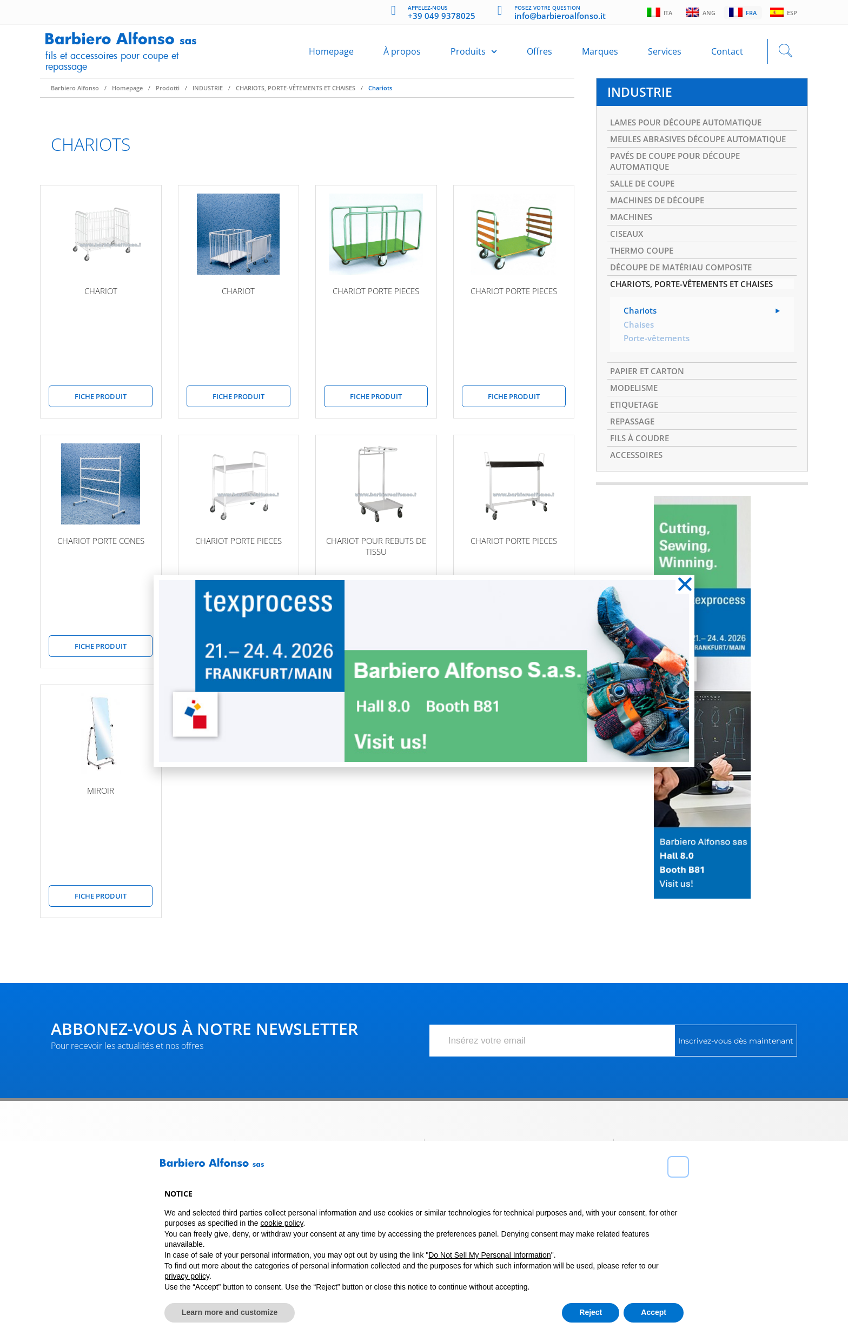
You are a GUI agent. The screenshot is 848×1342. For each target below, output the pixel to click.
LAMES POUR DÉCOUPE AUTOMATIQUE (692, 131)
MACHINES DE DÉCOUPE (661, 226)
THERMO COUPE (644, 279)
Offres (539, 55)
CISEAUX (628, 262)
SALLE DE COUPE (645, 208)
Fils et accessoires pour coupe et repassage (119, 64)
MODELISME (636, 422)
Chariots (380, 95)
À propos (402, 55)
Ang (698, 13)
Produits (474, 54)
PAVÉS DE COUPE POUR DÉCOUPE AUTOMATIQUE (680, 184)
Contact (727, 55)
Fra (741, 13)
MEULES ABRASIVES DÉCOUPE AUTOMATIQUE (672, 155)
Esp (783, 13)
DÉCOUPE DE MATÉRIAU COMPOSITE (686, 297)
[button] (678, 1166)
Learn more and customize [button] (229, 1312)
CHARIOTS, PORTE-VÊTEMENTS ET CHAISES (295, 95)
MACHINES (632, 244)
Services (664, 55)
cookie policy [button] (281, 1223)
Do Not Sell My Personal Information (489, 1255)
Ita (655, 13)
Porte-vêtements (658, 371)
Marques (600, 55)
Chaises (639, 357)
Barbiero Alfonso (75, 95)
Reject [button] (590, 1312)
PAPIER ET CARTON (650, 404)
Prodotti (168, 95)
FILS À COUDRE (641, 476)
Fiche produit (101, 403)
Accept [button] (653, 1312)
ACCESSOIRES (638, 494)
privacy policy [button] (186, 1276)
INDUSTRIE (208, 95)
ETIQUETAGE (636, 440)
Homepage (331, 55)
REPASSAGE (634, 458)
